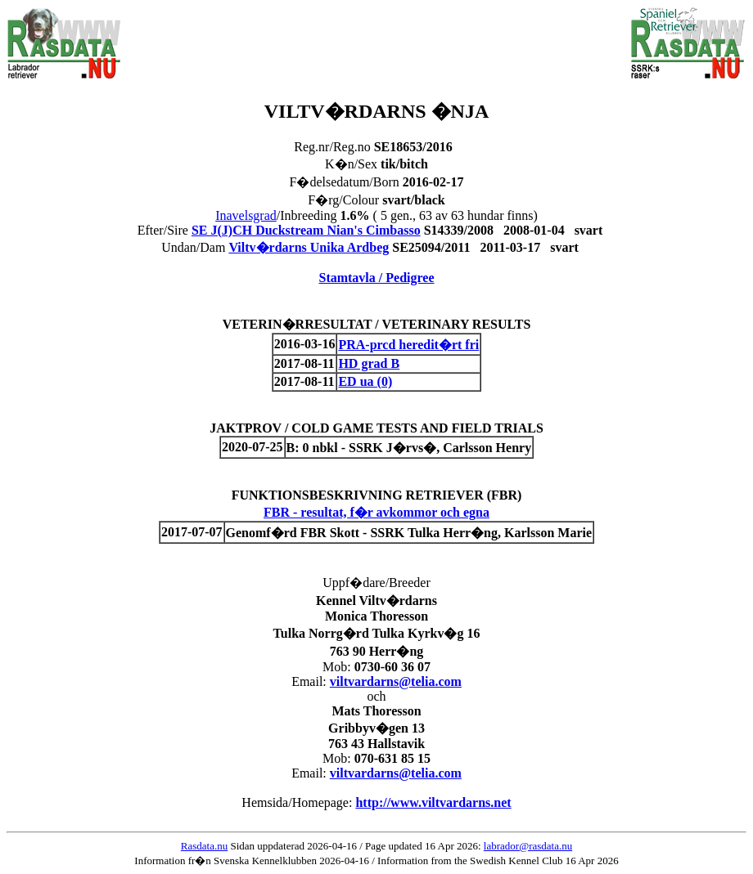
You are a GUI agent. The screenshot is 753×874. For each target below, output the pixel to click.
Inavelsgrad (246, 215)
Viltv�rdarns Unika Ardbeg (308, 247)
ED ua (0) (365, 381)
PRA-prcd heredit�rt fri (408, 345)
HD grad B (368, 363)
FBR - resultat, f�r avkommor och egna (376, 512)
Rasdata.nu (204, 846)
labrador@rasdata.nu (528, 846)
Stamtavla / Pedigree (376, 278)
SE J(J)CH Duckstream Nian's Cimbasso (306, 230)
